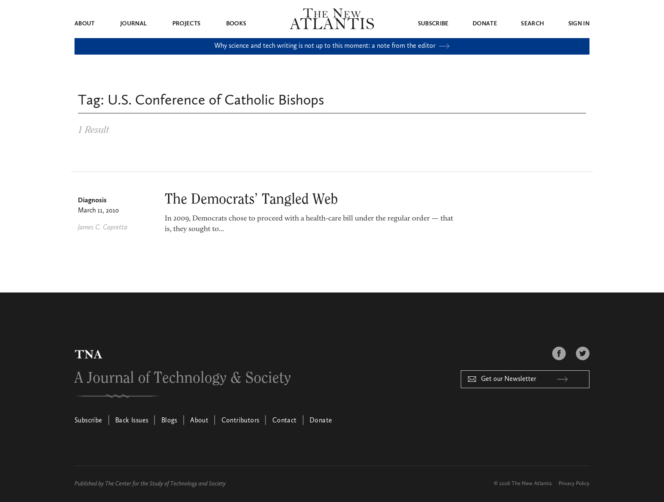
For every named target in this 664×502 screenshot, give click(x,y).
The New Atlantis (532, 483)
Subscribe (433, 24)
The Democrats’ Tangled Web (251, 199)
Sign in (578, 24)
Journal (133, 24)
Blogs (169, 420)
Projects (186, 24)
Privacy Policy (574, 483)
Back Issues (131, 420)
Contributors (240, 420)
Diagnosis (92, 200)
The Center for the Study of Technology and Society (165, 484)
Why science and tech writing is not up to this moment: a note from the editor (332, 46)
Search (532, 24)
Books (236, 24)
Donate (485, 24)
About (85, 24)
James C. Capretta (102, 227)
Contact (284, 420)
